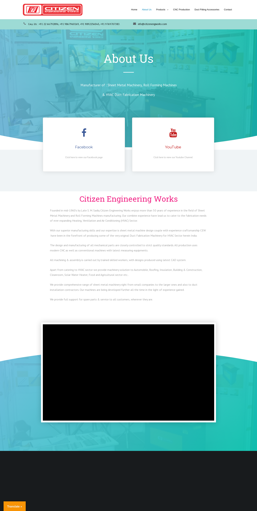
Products (160, 9)
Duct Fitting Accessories (207, 9)
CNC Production (181, 9)
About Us (146, 9)
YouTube (173, 147)
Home (134, 9)
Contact (228, 9)
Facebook (84, 147)
